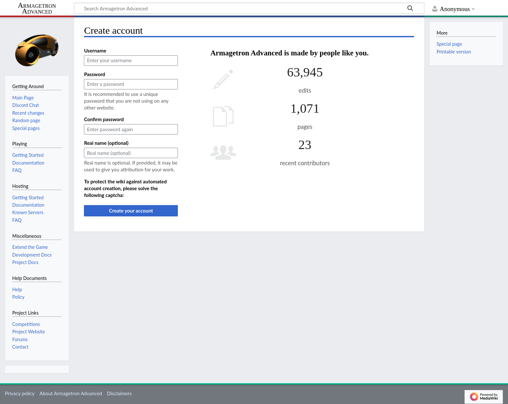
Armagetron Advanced (37, 9)
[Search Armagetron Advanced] (249, 8)
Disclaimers (119, 393)
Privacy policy (19, 393)
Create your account (131, 211)
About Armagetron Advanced (71, 393)
